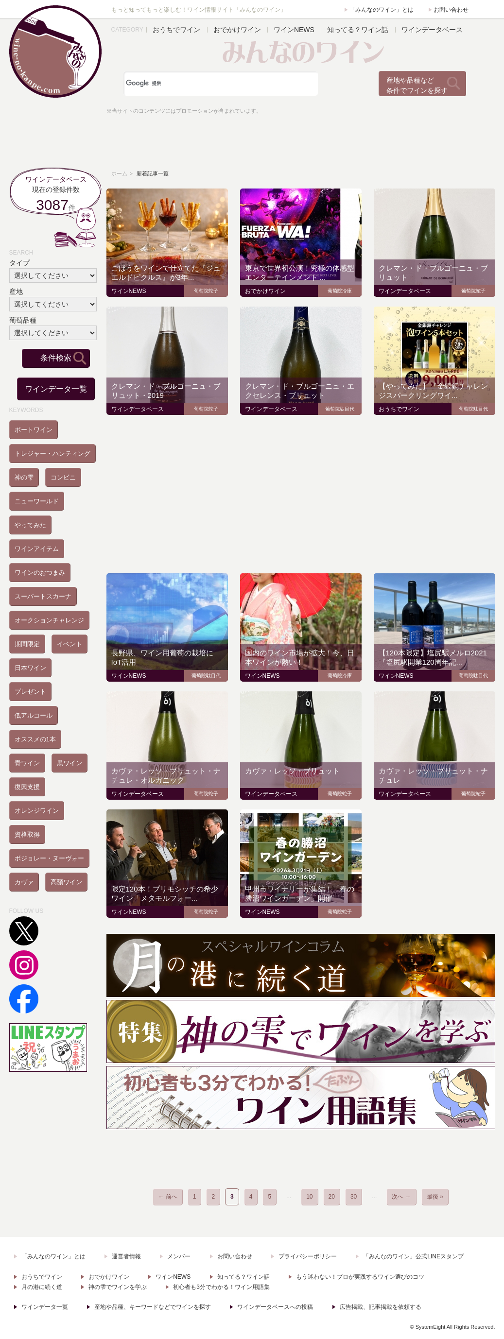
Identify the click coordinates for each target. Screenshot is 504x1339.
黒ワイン (69, 763)
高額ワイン (66, 882)
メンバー (179, 1256)
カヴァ (24, 882)
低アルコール (33, 715)
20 (332, 1196)
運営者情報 (126, 1256)
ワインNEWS (294, 30)
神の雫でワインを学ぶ (117, 1287)
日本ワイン (30, 667)
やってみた (30, 525)
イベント (69, 644)
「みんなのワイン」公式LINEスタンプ (413, 1256)
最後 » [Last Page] (435, 1196)
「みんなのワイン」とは (381, 9)
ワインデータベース (432, 30)
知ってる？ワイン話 (357, 30)
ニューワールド (37, 501)
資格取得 (27, 834)
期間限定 (27, 644)
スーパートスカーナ (43, 596)
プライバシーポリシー (307, 1256)
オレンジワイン (37, 810)
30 (353, 1196)
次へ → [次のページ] (401, 1196)
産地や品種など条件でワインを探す (417, 85)
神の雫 (24, 477)
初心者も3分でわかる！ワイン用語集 (221, 1287)
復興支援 (27, 786)
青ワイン (27, 763)
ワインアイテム (37, 548)
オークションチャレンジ (49, 620)
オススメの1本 (35, 739)
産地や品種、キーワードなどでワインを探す (152, 1307)
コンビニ (63, 477)
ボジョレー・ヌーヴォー (49, 858)
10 (309, 1196)
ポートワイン (33, 429)
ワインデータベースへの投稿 (275, 1307)
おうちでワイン (176, 30)
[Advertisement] (301, 140)
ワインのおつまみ (40, 572)
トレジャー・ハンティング (52, 453)
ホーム (119, 173)
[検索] (220, 83)
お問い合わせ (451, 9)
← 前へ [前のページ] (167, 1196)
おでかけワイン (237, 30)
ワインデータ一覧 (56, 389)
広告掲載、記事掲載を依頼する (380, 1307)
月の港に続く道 (41, 1287)
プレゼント (30, 691)
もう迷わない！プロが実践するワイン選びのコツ (360, 1276)
